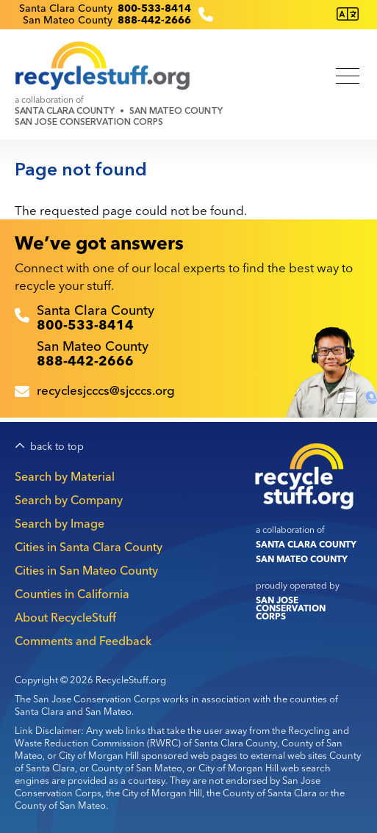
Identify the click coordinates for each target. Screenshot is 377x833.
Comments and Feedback (83, 640)
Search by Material (65, 476)
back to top (57, 446)
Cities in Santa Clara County (88, 546)
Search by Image (59, 523)
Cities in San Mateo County (86, 570)
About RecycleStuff (65, 617)
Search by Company (69, 499)
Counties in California (72, 593)
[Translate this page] (347, 14)
